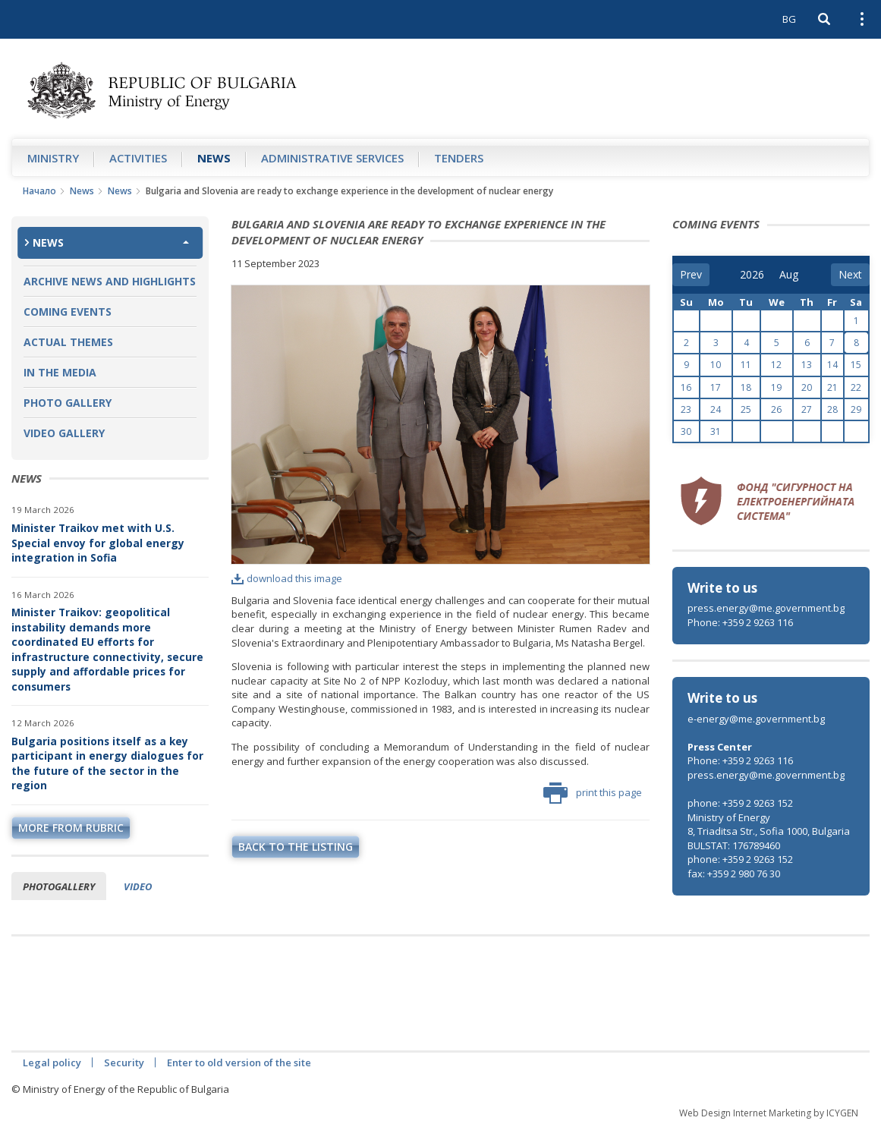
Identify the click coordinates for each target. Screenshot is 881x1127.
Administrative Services (332, 157)
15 (856, 364)
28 (832, 409)
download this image (286, 578)
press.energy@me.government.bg (766, 608)
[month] (790, 274)
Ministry (53, 157)
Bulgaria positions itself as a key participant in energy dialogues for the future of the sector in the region (107, 763)
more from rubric (71, 827)
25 (746, 409)
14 (832, 364)
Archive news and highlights (110, 281)
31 (715, 431)
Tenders (458, 157)
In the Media (60, 372)
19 (776, 387)
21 (832, 387)
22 (856, 387)
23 (686, 409)
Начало (39, 190)
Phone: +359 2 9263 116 (740, 622)
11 (746, 364)
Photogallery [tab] (59, 886)
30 (686, 431)
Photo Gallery (68, 402)
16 (686, 387)
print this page (592, 793)
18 (746, 387)
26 (776, 409)
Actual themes (68, 342)
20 (806, 387)
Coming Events (68, 311)
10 (715, 364)
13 (806, 364)
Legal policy (52, 1062)
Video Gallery (64, 433)
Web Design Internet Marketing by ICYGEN (768, 1113)
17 (715, 387)
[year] (752, 274)
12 (776, 364)
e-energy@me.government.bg (756, 719)
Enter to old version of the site (239, 1062)
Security (124, 1062)
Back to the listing (295, 846)
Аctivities (138, 157)
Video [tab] (138, 886)
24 (715, 409)
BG (789, 19)
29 (856, 409)
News (214, 157)
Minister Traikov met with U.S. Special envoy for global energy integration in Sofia (97, 543)
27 (806, 409)
